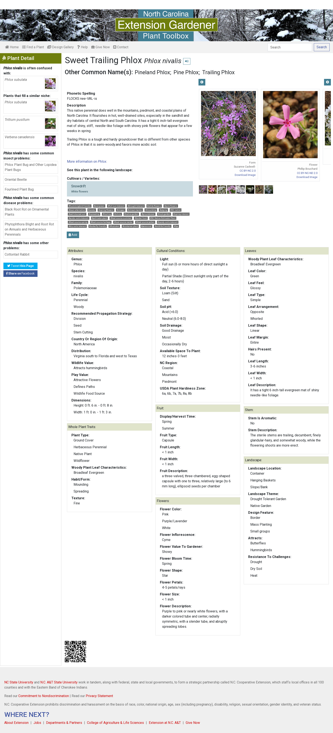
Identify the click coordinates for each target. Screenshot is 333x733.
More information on (86, 161)
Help (82, 47)
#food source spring (78, 222)
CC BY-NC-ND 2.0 (307, 173)
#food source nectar (123, 222)
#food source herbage (101, 222)
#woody (91, 210)
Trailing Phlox (218, 72)
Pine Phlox (186, 72)
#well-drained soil (77, 214)
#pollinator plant (99, 218)
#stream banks (135, 210)
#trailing (107, 214)
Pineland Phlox (152, 72)
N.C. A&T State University (59, 682)
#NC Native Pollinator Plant (162, 218)
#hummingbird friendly (80, 206)
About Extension (16, 723)
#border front (141, 218)
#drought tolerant (136, 206)
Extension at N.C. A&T (165, 723)
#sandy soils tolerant (168, 222)
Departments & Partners (64, 723)
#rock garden (164, 214)
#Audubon (114, 226)
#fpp (176, 226)
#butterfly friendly (97, 226)
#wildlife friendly (163, 226)
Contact (120, 47)
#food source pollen (145, 222)
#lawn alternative (77, 210)
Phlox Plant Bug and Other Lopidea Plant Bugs (30, 167)
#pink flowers (170, 206)
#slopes (121, 210)
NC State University (18, 682)
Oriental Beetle (16, 180)
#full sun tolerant (116, 206)
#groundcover (148, 214)
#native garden (131, 214)
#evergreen (99, 206)
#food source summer (120, 218)
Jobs (37, 723)
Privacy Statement (99, 696)
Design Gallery (60, 47)
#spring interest (181, 214)
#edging (163, 210)
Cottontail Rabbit (17, 254)
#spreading (94, 214)
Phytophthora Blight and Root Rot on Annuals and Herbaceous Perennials (29, 229)
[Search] (290, 47)
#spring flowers (105, 210)
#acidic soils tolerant (78, 218)
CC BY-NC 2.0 (248, 170)
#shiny (117, 214)
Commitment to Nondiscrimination (43, 696)
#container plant (130, 226)
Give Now (100, 47)
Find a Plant (33, 47)
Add (73, 234)
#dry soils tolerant (77, 226)
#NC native (175, 210)
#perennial (146, 226)
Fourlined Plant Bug (19, 189)
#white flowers (154, 206)
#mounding (150, 210)
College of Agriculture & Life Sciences (115, 723)
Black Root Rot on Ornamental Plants (27, 211)
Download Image (245, 174)
